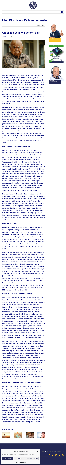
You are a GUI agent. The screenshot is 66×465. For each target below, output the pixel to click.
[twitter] (52, 455)
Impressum (23, 462)
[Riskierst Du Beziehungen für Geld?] (30, 433)
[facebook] (49, 455)
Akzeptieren (8, 458)
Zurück (37, 25)
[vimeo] (59, 455)
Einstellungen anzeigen (32, 458)
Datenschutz (18, 462)
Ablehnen (19, 458)
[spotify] (63, 455)
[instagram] (56, 455)
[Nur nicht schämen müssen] (41, 433)
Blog (11, 36)
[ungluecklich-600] (23, 54)
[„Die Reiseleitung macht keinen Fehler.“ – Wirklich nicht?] (6, 433)
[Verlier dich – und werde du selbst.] (18, 433)
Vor (42, 25)
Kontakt (42, 451)
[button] (37, 451)
